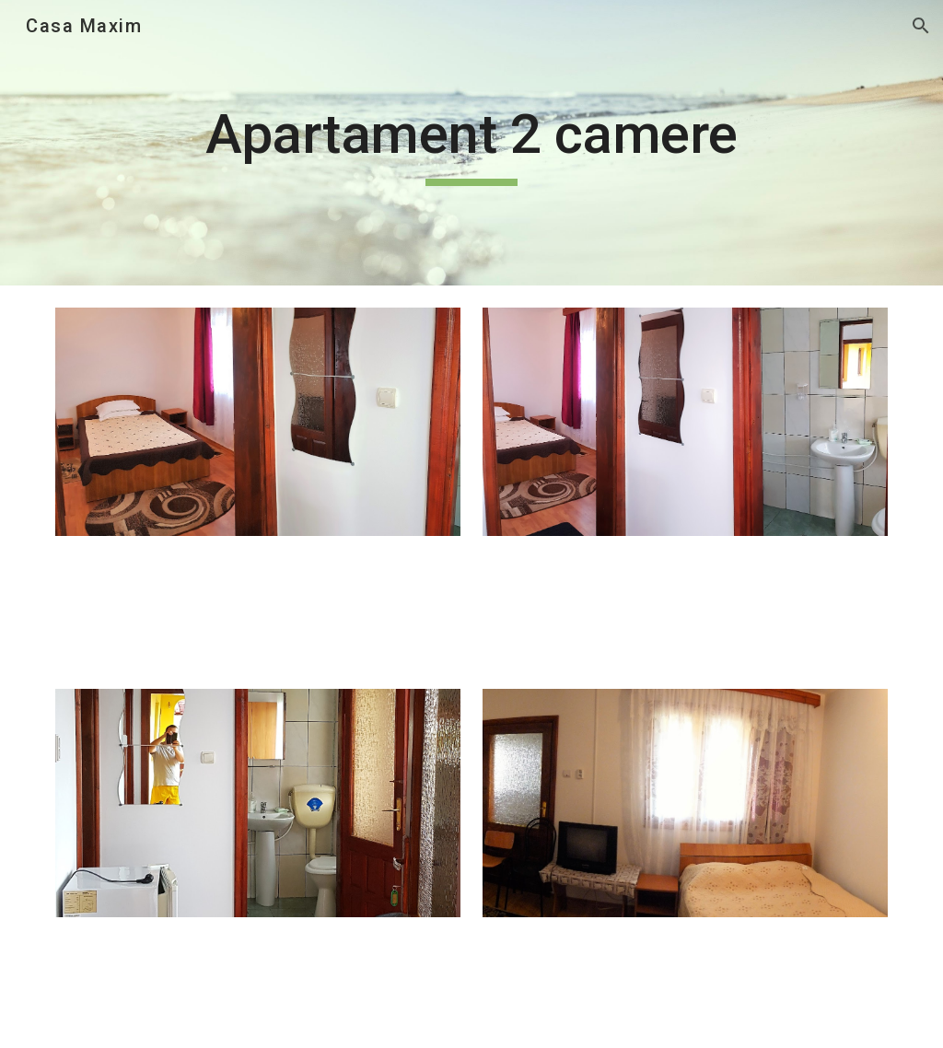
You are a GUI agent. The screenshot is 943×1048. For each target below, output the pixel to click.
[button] (921, 26)
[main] (471, 142)
